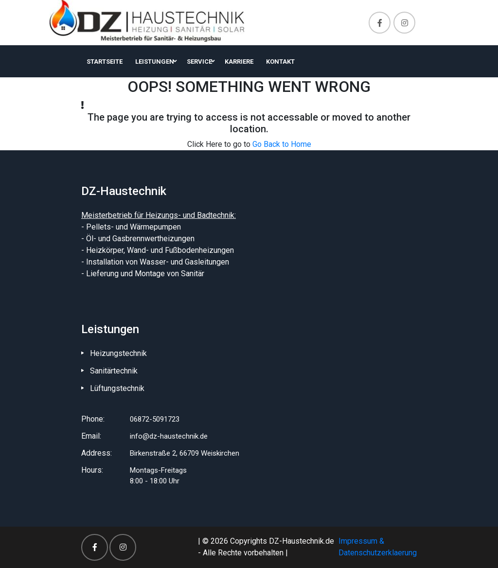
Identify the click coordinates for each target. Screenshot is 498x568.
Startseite (105, 61)
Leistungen (154, 61)
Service (199, 61)
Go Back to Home (281, 144)
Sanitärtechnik (114, 370)
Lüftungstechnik (117, 388)
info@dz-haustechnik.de (169, 436)
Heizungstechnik (118, 353)
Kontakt (280, 61)
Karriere (239, 61)
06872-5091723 (154, 419)
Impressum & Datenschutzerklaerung (377, 546)
